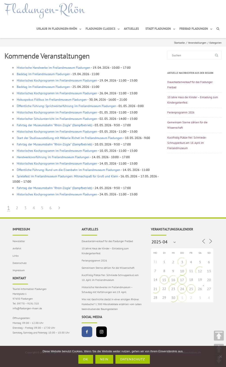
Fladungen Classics (100, 29)
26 (200, 289)
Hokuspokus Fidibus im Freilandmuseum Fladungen (52, 100)
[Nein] (220, 356)
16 (173, 280)
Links (16, 255)
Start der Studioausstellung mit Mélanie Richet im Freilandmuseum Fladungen (69, 138)
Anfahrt (17, 248)
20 (209, 280)
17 (182, 280)
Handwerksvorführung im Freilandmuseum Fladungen (53, 157)
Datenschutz (19, 263)
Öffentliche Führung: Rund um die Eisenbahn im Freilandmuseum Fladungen (68, 170)
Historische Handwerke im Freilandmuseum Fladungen (53, 68)
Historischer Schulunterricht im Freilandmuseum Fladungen (57, 119)
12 (200, 271)
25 (191, 289)
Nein (104, 359)
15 (164, 280)
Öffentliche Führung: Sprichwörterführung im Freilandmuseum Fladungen (66, 106)
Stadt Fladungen (158, 29)
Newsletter (19, 241)
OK (85, 359)
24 (182, 289)
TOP (219, 336)
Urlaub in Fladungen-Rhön (56, 29)
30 (173, 297)
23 (173, 289)
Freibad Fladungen (193, 29)
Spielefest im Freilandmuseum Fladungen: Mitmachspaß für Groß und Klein (67, 176)
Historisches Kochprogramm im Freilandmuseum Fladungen (57, 80)
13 (209, 271)
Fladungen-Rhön (44, 9)
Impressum (19, 270)
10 (182, 271)
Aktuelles (131, 29)
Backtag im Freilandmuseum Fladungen (43, 74)
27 (209, 289)
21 (155, 289)
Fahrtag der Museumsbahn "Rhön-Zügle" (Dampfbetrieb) (54, 125)
